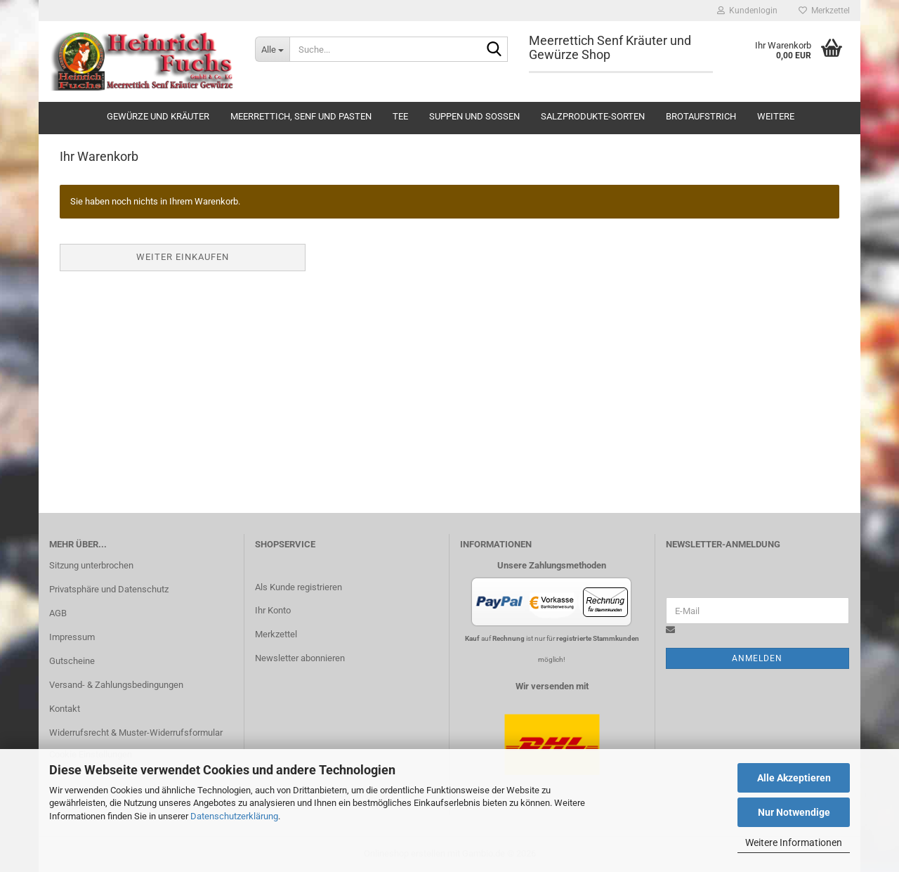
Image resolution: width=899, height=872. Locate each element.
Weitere (775, 116)
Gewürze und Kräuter (158, 116)
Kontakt (64, 708)
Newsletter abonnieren (300, 658)
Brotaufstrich (701, 116)
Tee (400, 116)
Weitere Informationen (793, 842)
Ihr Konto (273, 610)
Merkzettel (824, 10)
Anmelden (757, 658)
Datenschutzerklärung (234, 816)
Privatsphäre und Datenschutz (109, 589)
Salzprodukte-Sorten (593, 116)
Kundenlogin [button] (747, 10)
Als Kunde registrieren (298, 587)
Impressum (72, 637)
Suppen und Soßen (474, 116)
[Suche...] (272, 49)
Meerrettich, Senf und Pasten (301, 116)
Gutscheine (72, 661)
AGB (58, 613)
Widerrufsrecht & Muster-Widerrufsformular (136, 732)
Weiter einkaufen (182, 257)
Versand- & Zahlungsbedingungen (116, 684)
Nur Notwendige (794, 812)
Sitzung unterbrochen (91, 565)
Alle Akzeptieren (794, 777)
